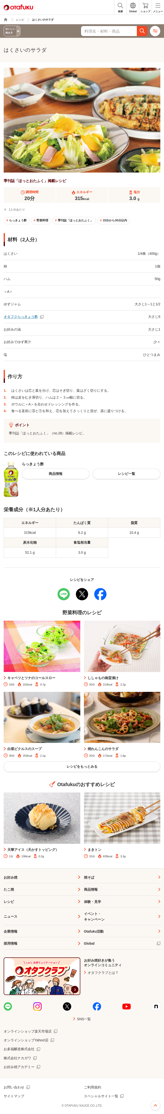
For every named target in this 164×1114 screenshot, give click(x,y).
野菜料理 (42, 220)
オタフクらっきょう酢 (21, 317)
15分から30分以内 (115, 220)
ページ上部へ (155, 1105)
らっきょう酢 (18, 220)
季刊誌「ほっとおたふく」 (75, 220)
